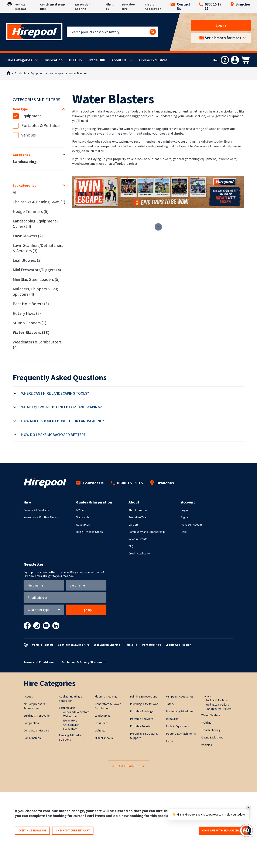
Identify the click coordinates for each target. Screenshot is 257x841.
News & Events (137, 539)
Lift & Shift (101, 723)
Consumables (32, 738)
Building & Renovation (37, 715)
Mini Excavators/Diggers (37, 269)
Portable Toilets (140, 726)
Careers (133, 524)
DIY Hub (75, 60)
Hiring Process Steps (89, 532)
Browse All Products (36, 510)
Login (184, 510)
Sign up (185, 517)
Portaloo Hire (151, 645)
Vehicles (28, 135)
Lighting (100, 730)
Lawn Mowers (28, 235)
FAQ (131, 546)
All (15, 192)
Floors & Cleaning (106, 696)
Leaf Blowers (27, 260)
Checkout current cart (73, 830)
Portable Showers (141, 719)
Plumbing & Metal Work (144, 704)
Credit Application (139, 553)
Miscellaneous (104, 738)
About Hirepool (138, 510)
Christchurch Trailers (219, 709)
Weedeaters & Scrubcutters (37, 344)
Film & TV (131, 645)
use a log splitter (160, 129)
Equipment (37, 73)
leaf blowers (162, 159)
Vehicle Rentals (43, 645)
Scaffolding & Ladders (180, 711)
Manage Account (191, 524)
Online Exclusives (153, 60)
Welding (206, 722)
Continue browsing (32, 830)
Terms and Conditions (39, 662)
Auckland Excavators (76, 712)
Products (21, 73)
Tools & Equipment (177, 726)
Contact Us (180, 6)
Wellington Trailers (217, 704)
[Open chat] (246, 830)
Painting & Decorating (143, 696)
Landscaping (57, 73)
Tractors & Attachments (181, 734)
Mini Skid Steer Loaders (36, 279)
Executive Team (138, 517)
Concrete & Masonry (36, 730)
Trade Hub (96, 60)
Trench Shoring (210, 730)
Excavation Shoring (107, 645)
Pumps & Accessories (179, 696)
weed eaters (81, 163)
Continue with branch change (223, 830)
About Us (119, 60)
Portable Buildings (141, 711)
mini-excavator (174, 141)
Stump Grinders (29, 322)
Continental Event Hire (73, 645)
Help (184, 532)
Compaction (31, 723)
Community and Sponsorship (146, 532)
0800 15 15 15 (210, 6)
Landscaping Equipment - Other (36, 223)
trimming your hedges (88, 116)
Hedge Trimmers (30, 211)
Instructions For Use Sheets (41, 517)
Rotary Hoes (27, 313)
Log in (221, 25)
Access (28, 696)
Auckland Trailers (216, 700)
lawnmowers (227, 159)
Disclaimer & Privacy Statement (83, 662)
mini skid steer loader (207, 141)
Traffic (170, 741)
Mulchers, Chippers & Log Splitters (35, 291)
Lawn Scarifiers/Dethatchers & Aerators (38, 248)
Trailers (206, 696)
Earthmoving (67, 708)
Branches (240, 4)
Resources (83, 524)
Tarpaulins (172, 719)
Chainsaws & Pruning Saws (39, 201)
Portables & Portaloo (40, 125)
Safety (170, 704)
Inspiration (54, 60)
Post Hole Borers (31, 303)
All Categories (128, 766)
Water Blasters (78, 73)
